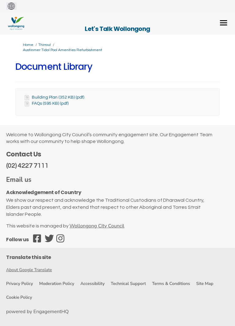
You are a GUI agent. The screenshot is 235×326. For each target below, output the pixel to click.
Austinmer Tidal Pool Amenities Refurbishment (62, 50)
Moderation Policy (56, 284)
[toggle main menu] (223, 22)
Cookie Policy (19, 297)
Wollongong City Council (96, 226)
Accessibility (92, 284)
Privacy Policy (19, 284)
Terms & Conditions (171, 284)
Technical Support (128, 284)
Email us (19, 179)
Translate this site (28, 257)
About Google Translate (29, 270)
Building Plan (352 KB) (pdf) (58, 97)
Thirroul (44, 45)
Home (28, 45)
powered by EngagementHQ (37, 311)
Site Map (204, 284)
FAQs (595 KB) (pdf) (50, 103)
